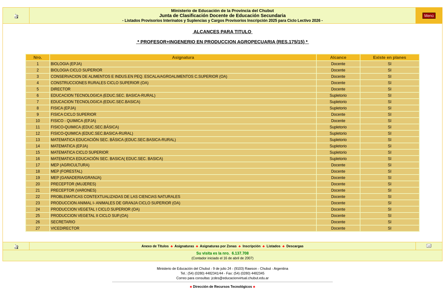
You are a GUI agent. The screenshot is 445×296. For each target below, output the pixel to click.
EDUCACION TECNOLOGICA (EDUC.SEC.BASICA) (95, 102)
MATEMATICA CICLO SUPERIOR (79, 152)
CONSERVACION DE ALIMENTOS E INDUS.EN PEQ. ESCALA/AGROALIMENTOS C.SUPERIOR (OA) (139, 76)
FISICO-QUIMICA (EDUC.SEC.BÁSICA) (85, 127)
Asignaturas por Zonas (218, 246)
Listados (274, 246)
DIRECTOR (60, 89)
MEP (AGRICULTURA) (70, 165)
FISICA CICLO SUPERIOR (73, 114)
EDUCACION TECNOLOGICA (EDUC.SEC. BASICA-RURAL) (103, 95)
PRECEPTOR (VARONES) (73, 190)
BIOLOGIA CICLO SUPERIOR (76, 70)
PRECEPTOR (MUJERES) (73, 184)
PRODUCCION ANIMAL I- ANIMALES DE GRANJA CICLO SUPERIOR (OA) (115, 203)
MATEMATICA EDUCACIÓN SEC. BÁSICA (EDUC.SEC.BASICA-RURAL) (113, 140)
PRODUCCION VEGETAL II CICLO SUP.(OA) (89, 215)
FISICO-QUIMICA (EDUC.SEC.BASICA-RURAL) (92, 133)
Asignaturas (184, 246)
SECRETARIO (63, 222)
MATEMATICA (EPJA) (69, 146)
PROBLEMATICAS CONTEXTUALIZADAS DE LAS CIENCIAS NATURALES (115, 196)
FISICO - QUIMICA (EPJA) (73, 121)
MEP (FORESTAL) (66, 171)
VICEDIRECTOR (65, 228)
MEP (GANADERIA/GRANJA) (76, 178)
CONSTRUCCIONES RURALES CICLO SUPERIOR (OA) (100, 83)
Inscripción (252, 246)
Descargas (294, 246)
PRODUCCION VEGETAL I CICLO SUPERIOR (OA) (95, 209)
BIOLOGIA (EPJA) (66, 64)
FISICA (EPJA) (63, 108)
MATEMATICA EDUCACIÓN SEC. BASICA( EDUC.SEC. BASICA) (107, 159)
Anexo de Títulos (155, 246)
